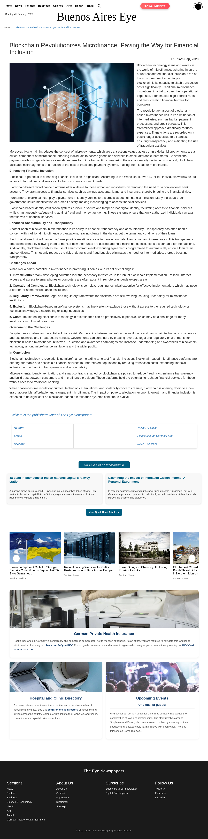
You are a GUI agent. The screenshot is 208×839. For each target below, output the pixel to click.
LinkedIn (160, 797)
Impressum (62, 797)
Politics (30, 5)
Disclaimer (62, 802)
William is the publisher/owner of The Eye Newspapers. (104, 430)
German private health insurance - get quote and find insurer (48, 27)
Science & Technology (19, 802)
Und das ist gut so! (152, 704)
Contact (60, 793)
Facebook (160, 793)
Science (58, 5)
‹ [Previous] (16, 558)
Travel (90, 5)
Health (79, 5)
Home (8, 5)
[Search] (99, 6)
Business (44, 5)
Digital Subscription (117, 793)
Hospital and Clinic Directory (56, 698)
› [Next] (191, 558)
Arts (69, 5)
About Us (61, 788)
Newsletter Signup (155, 6)
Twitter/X (160, 788)
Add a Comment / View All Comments (104, 464)
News (18, 5)
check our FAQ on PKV (59, 645)
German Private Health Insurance (104, 634)
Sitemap (61, 806)
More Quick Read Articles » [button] (104, 512)
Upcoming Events (152, 698)
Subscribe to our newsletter (121, 788)
